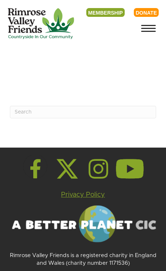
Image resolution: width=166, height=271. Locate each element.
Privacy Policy (83, 195)
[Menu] (148, 28)
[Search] (83, 112)
